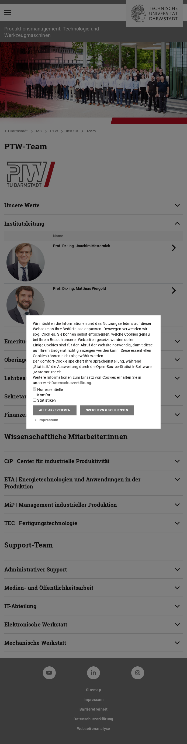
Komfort (42, 395)
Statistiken (44, 400)
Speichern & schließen (107, 410)
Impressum (45, 420)
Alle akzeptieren (54, 410)
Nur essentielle (48, 389)
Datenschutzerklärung (69, 383)
